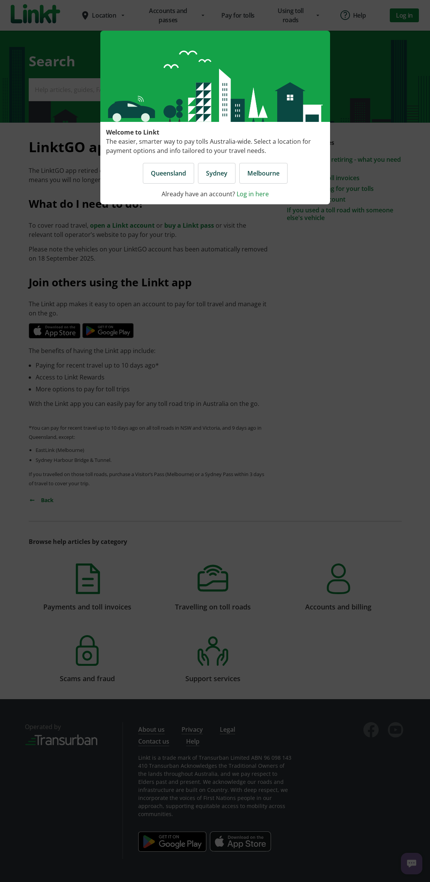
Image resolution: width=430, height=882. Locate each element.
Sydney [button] (216, 173)
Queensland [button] (168, 173)
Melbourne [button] (263, 173)
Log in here (253, 194)
